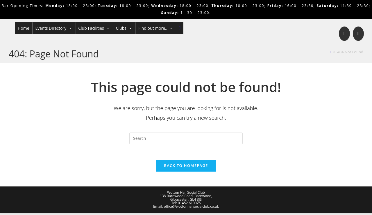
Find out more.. (155, 28)
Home (23, 28)
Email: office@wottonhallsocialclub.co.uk (186, 208)
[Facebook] (344, 34)
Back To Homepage (186, 167)
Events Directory (53, 28)
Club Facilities (94, 28)
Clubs (124, 28)
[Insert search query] (186, 138)
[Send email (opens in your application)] (358, 34)
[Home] (331, 51)
